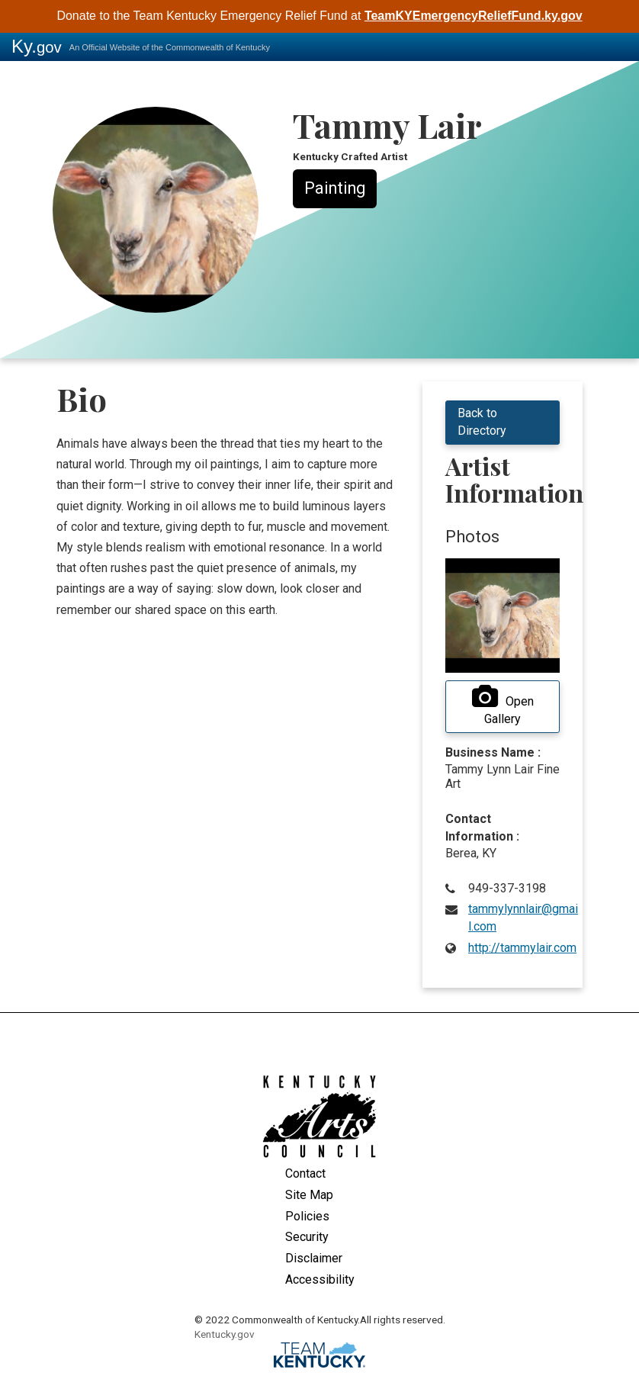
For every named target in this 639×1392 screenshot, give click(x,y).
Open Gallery (503, 705)
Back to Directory (482, 422)
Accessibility (320, 1279)
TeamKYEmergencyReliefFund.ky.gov (473, 15)
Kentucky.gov (224, 1334)
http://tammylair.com (522, 947)
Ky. (36, 46)
